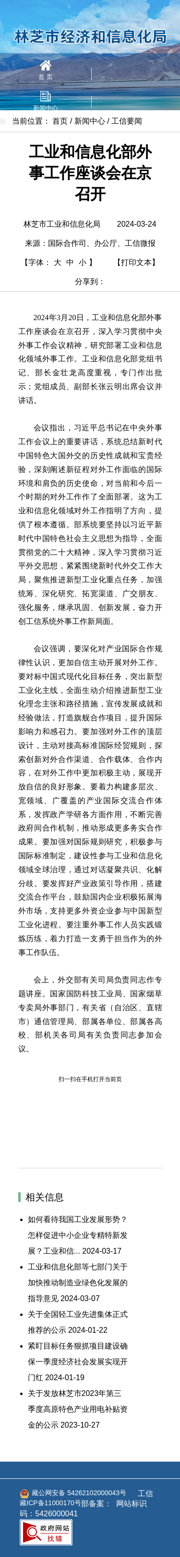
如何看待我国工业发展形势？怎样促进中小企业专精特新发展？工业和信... (78, 1235)
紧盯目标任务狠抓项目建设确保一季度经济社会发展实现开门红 (78, 1362)
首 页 (45, 70)
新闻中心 (45, 101)
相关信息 (44, 1197)
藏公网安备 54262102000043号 (73, 1494)
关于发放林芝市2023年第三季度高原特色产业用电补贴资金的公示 (78, 1409)
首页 (60, 121)
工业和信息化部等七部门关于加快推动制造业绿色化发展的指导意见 (78, 1283)
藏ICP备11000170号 (50, 1503)
